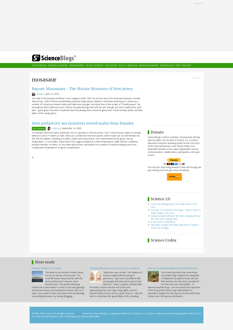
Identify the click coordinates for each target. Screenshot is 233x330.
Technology (167, 65)
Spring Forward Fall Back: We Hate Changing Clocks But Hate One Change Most (175, 217)
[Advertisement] (116, 26)
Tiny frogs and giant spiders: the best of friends (172, 268)
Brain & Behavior (148, 65)
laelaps (40, 93)
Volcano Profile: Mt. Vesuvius (46, 268)
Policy (122, 65)
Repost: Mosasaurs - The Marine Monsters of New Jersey (82, 89)
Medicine (132, 65)
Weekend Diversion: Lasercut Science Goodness (114, 268)
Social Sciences (94, 65)
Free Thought (183, 65)
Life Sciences (39, 65)
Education (111, 65)
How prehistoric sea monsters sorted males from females (83, 123)
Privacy (78, 313)
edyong (55, 128)
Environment (76, 65)
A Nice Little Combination (163, 221)
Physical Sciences (58, 65)
